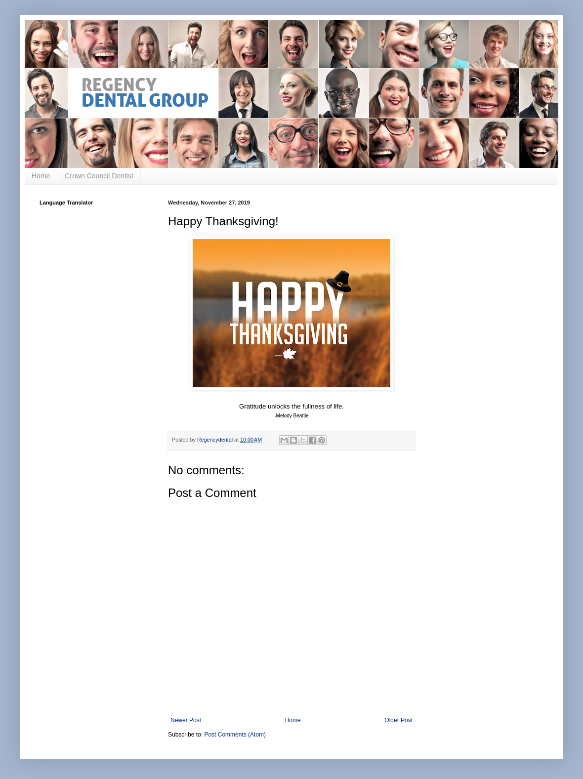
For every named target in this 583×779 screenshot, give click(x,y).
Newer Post (185, 720)
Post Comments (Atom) (235, 734)
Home (41, 176)
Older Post (398, 720)
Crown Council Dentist (99, 176)
